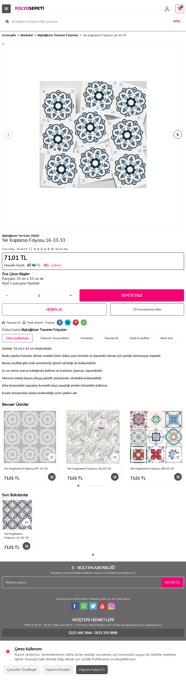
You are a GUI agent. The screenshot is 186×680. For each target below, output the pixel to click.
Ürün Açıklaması (17, 338)
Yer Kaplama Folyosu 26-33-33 (89, 468)
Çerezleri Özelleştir (22, 669)
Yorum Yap (61, 249)
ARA (176, 21)
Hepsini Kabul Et (92, 669)
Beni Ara (167, 338)
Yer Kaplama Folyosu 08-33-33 (152, 468)
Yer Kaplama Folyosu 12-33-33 (16, 535)
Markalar (26, 35)
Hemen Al (54, 309)
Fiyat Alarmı (32, 322)
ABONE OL (172, 582)
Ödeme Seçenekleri (54, 338)
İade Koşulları (139, 338)
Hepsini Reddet (58, 669)
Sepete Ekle (131, 295)
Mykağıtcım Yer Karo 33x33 (20, 235)
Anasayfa (9, 35)
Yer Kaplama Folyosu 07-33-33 (26, 468)
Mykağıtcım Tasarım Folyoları (57, 35)
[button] (8, 134)
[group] (93, 134)
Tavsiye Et (11, 322)
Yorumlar (86, 338)
